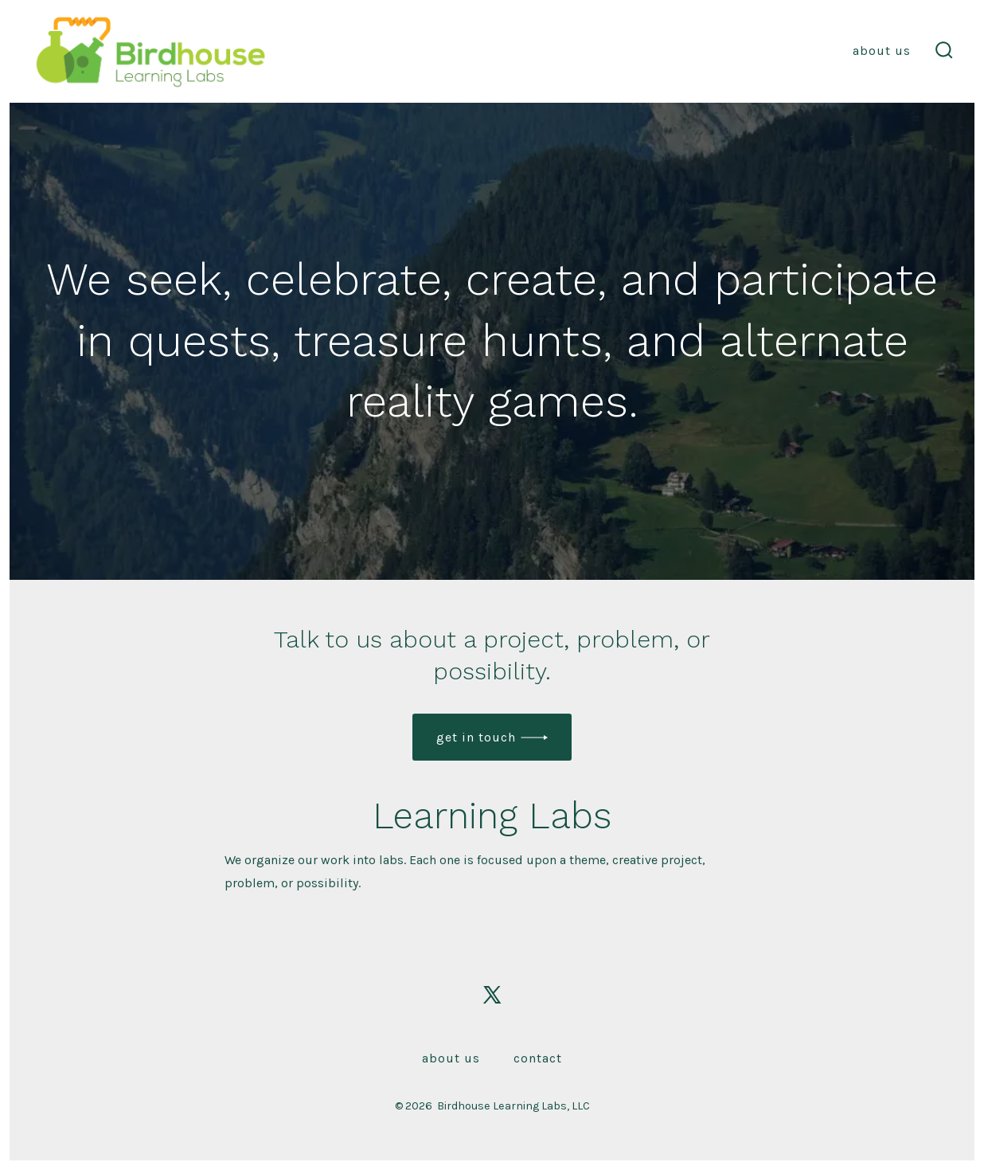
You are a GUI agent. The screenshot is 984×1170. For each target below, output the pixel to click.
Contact (537, 1058)
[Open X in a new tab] (492, 994)
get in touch (476, 737)
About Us (882, 50)
